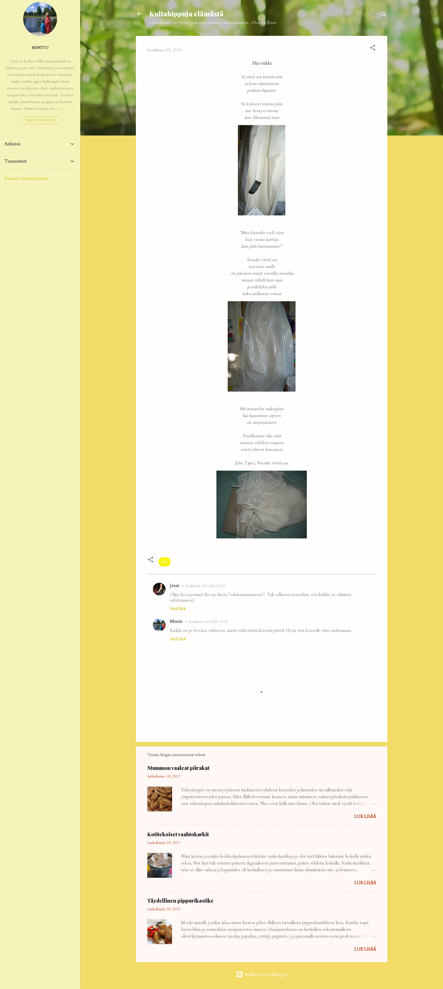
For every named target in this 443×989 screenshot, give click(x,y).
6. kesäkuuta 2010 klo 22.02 (203, 585)
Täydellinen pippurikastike (180, 900)
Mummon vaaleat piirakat (178, 768)
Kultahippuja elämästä (186, 13)
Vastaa (178, 609)
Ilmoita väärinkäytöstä (27, 178)
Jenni (174, 585)
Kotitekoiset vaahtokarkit (178, 834)
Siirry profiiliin (40, 120)
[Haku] (384, 15)
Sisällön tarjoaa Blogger (261, 974)
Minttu (176, 621)
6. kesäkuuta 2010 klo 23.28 (206, 621)
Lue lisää (365, 816)
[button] (372, 48)
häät (164, 562)
